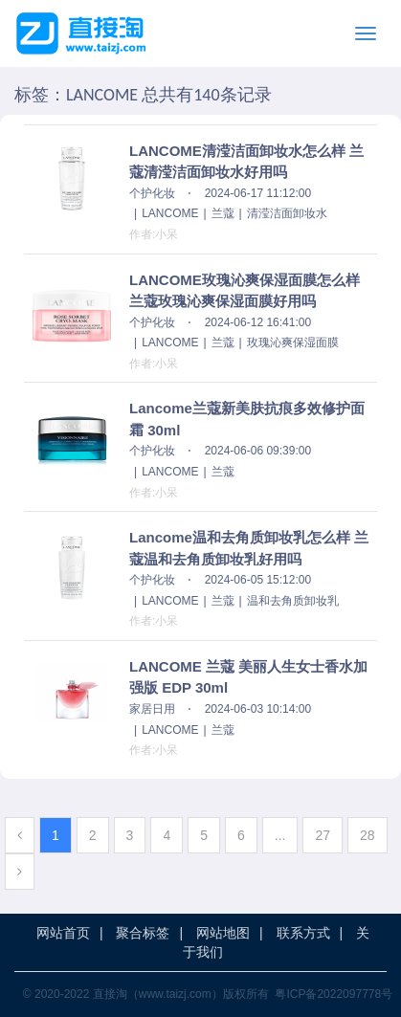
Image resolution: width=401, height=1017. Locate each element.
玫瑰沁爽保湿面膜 (293, 342)
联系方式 (303, 932)
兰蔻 (223, 213)
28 (367, 835)
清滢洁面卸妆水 (287, 213)
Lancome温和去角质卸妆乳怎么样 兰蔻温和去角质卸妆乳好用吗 (248, 548)
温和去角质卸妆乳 (293, 601)
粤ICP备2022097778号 (333, 994)
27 (322, 835)
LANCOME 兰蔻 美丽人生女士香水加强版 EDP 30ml (248, 677)
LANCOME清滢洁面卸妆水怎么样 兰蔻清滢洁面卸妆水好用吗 (246, 162)
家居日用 (152, 709)
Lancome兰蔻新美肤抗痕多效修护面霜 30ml (247, 419)
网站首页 (63, 932)
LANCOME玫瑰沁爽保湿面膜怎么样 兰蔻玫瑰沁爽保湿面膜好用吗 (244, 291)
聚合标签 (142, 932)
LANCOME (170, 213)
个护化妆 (152, 193)
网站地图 (223, 932)
